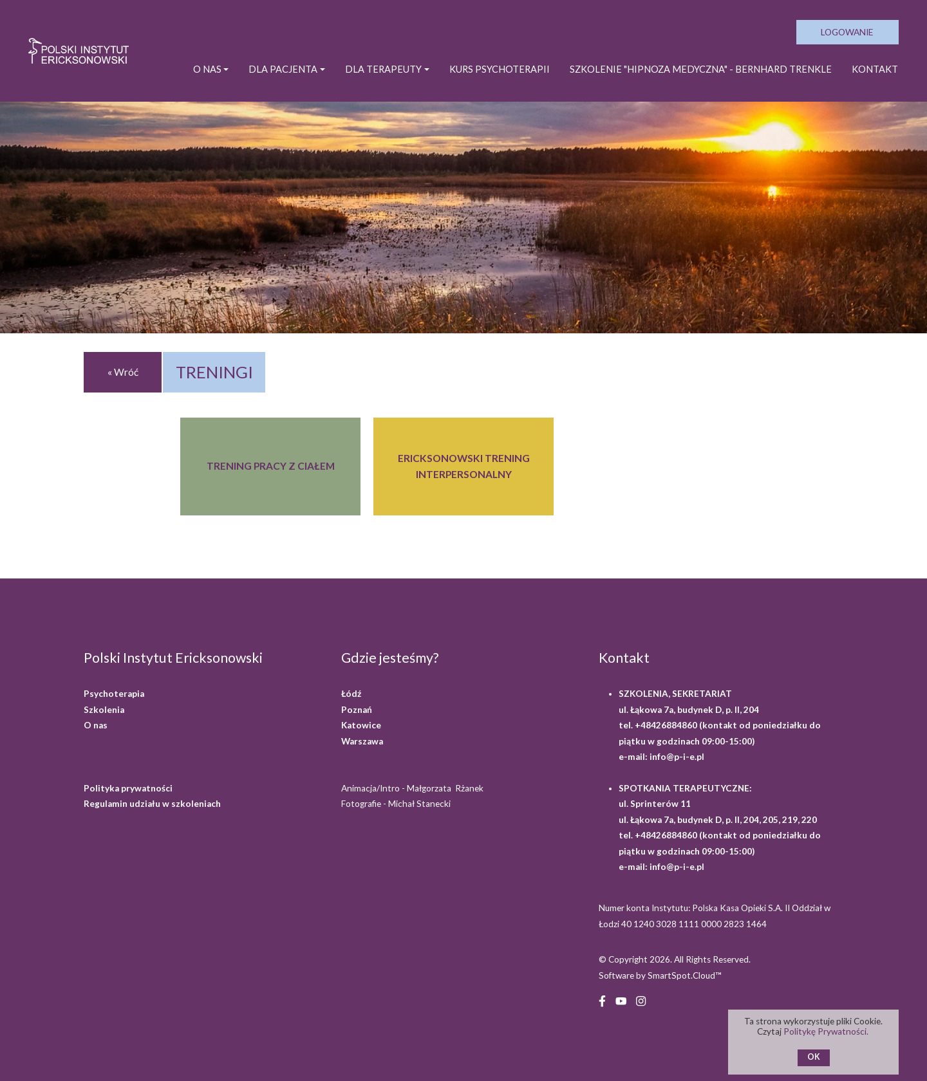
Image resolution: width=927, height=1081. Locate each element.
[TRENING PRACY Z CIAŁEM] (270, 466)
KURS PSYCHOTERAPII (499, 69)
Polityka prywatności (128, 788)
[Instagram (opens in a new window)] (641, 999)
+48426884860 (667, 725)
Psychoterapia (114, 693)
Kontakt (875, 69)
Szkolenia (104, 710)
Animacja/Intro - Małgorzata (413, 788)
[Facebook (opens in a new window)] (602, 999)
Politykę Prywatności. (826, 1031)
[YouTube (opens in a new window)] (620, 999)
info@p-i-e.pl (677, 757)
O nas (96, 725)
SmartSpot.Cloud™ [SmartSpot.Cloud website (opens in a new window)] (685, 975)
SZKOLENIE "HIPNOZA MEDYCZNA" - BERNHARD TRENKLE (701, 69)
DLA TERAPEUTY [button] (383, 69)
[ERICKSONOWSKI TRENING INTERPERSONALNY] (463, 466)
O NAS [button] (207, 69)
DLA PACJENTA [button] (282, 69)
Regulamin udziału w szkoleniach (152, 804)
